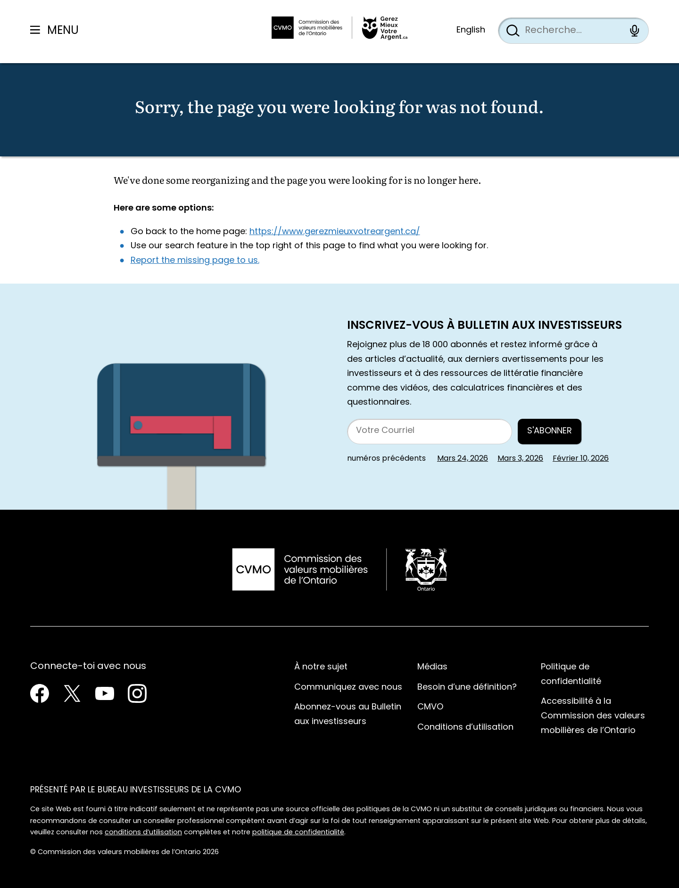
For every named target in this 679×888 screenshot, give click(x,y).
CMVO (430, 707)
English (470, 30)
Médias (432, 667)
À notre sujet (321, 667)
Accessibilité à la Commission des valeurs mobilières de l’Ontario (593, 716)
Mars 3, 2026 (520, 459)
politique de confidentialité (298, 832)
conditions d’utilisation (143, 832)
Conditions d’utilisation (465, 727)
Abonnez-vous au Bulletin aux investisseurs (347, 715)
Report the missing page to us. (195, 261)
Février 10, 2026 (581, 459)
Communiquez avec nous (348, 687)
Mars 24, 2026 (462, 459)
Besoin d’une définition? (467, 687)
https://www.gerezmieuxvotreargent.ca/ (334, 232)
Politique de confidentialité (571, 674)
